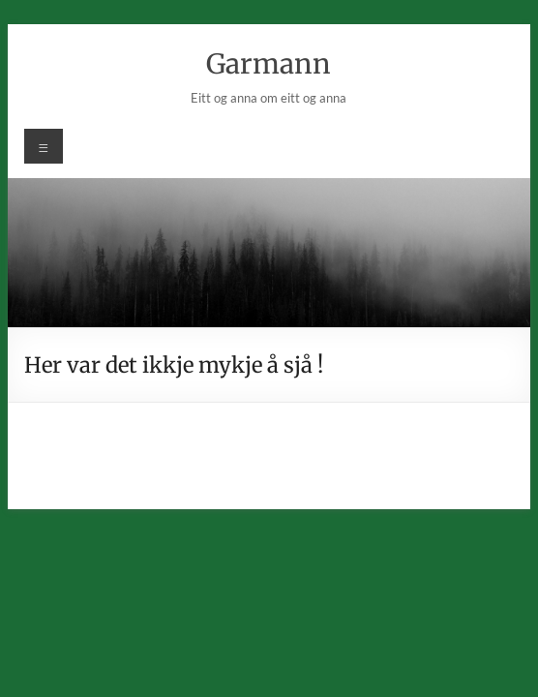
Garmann (268, 63)
